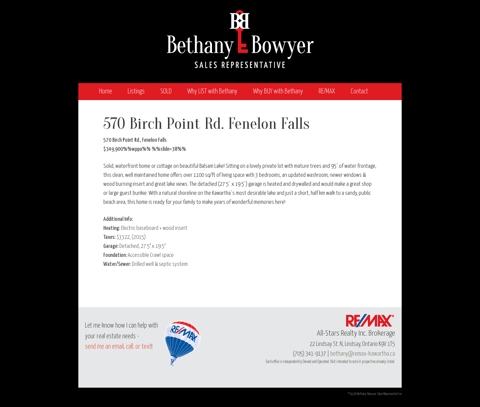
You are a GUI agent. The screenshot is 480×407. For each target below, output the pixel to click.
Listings (136, 91)
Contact (359, 91)
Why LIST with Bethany (212, 91)
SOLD (166, 91)
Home (105, 91)
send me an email (104, 347)
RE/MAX (327, 91)
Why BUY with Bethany (278, 91)
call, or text (138, 347)
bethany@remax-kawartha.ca (362, 354)
